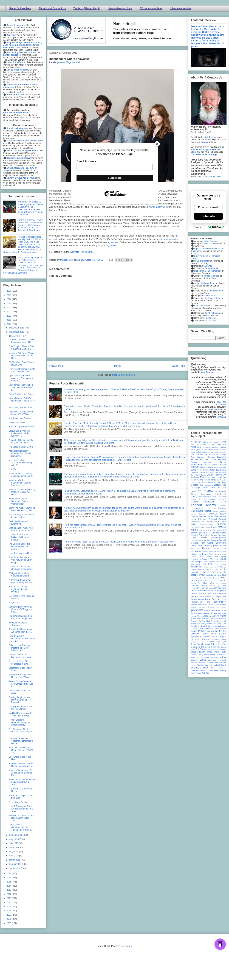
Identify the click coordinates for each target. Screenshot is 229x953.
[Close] (157, 144)
